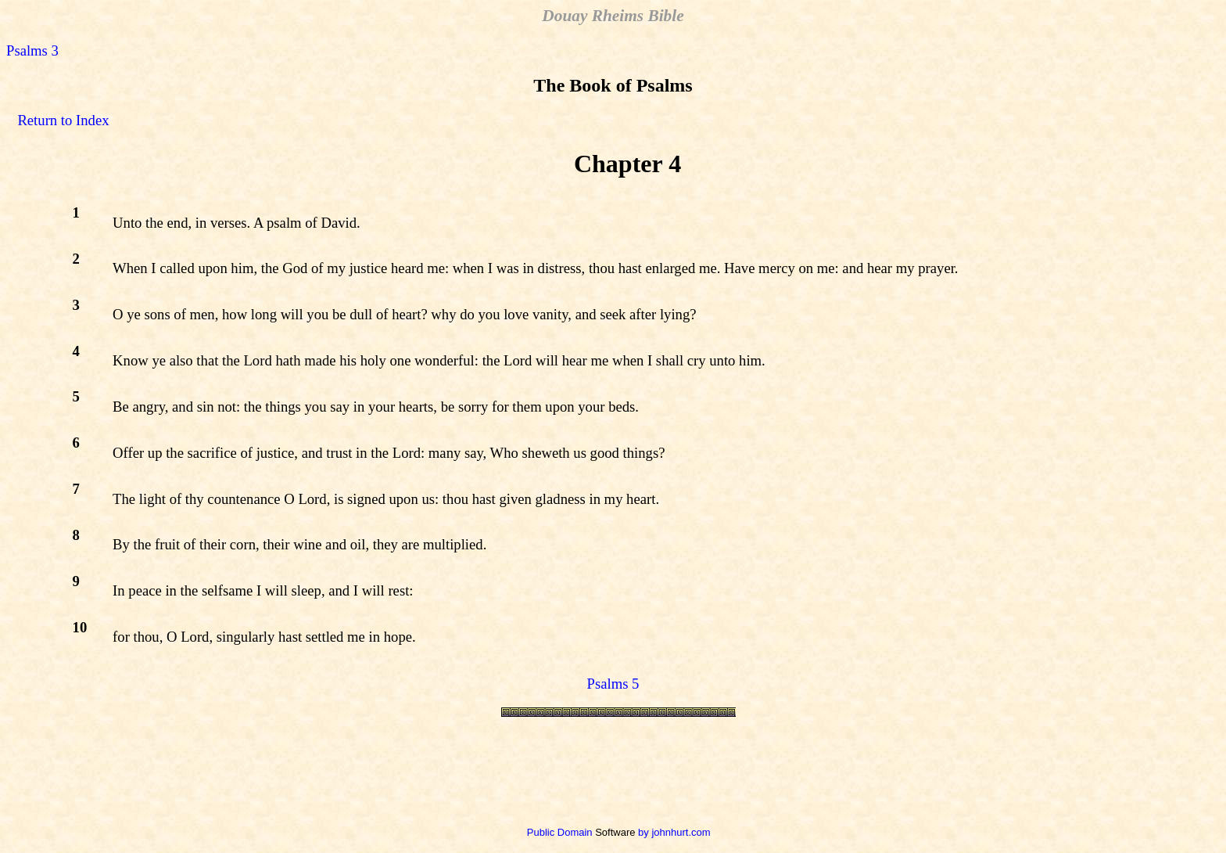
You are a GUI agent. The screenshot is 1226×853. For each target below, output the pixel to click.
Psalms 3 (32, 50)
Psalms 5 (613, 683)
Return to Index (63, 120)
